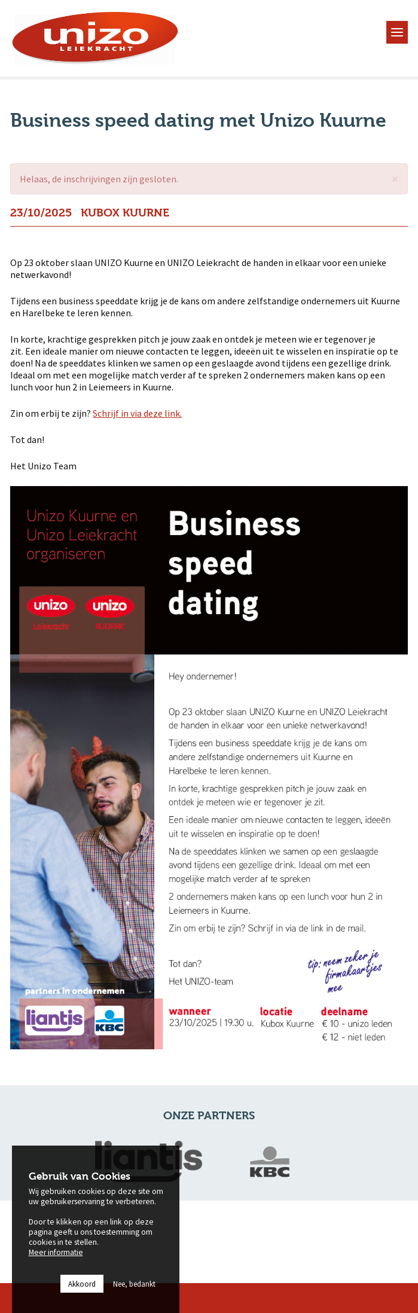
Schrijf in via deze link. (137, 413)
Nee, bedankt (134, 1299)
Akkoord (82, 1299)
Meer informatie (56, 1268)
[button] (395, 179)
